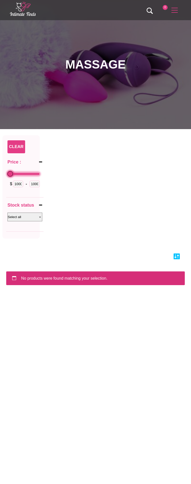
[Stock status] (24, 217)
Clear (16, 146)
